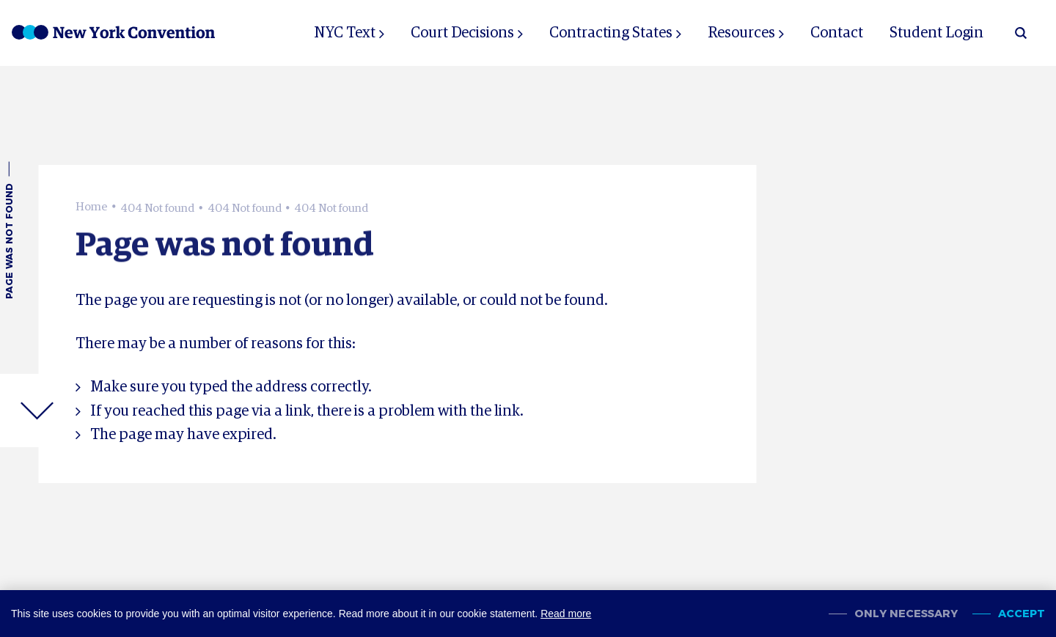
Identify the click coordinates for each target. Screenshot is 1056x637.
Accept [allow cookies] (1021, 614)
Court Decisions (462, 33)
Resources (741, 33)
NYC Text (344, 33)
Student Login (936, 33)
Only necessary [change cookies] (906, 614)
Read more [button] (565, 613)
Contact (836, 33)
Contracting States (610, 33)
